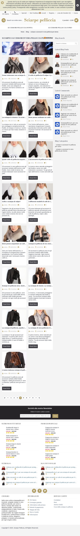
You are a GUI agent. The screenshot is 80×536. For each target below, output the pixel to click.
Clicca (55, 416)
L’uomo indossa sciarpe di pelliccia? (14, 370)
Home (22, 32)
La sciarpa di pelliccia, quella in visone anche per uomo (14, 328)
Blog (27, 32)
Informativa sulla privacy (36, 505)
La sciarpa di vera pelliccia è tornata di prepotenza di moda (41, 328)
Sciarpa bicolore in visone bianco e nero (12, 453)
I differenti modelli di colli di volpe (41, 201)
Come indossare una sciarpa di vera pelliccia (14, 75)
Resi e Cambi (33, 512)
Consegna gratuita (34, 502)
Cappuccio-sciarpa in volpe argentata (52, 446)
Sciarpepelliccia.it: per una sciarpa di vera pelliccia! (69, 64)
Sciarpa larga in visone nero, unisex (13, 445)
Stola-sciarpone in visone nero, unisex (12, 436)
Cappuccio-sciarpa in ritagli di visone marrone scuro (52, 429)
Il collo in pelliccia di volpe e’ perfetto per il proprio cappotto (41, 75)
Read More (6, 93)
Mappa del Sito (33, 510)
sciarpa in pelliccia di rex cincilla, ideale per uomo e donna (41, 244)
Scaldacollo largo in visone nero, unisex (12, 428)
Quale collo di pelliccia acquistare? (14, 159)
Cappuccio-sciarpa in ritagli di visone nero (52, 438)
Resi (55, 502)
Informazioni (33, 515)
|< (4, 398)
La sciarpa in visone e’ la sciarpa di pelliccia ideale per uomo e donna (14, 117)
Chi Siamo (32, 500)
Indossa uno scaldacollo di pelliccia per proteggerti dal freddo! (69, 55)
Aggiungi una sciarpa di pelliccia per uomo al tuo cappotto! (68, 81)
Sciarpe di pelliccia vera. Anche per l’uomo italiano (14, 286)
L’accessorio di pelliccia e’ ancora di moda (41, 159)
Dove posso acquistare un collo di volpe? (14, 244)
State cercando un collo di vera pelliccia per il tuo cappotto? (69, 72)
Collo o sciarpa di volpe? (11, 201)
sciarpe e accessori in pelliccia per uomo (65, 145)
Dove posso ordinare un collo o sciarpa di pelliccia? (41, 117)
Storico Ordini (58, 504)
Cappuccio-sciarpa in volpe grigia (52, 454)
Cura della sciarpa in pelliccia (63, 507)
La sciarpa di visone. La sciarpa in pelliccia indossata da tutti (41, 286)
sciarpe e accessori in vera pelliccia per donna (44, 32)
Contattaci (57, 500)
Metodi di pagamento (36, 507)
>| (39, 398)
